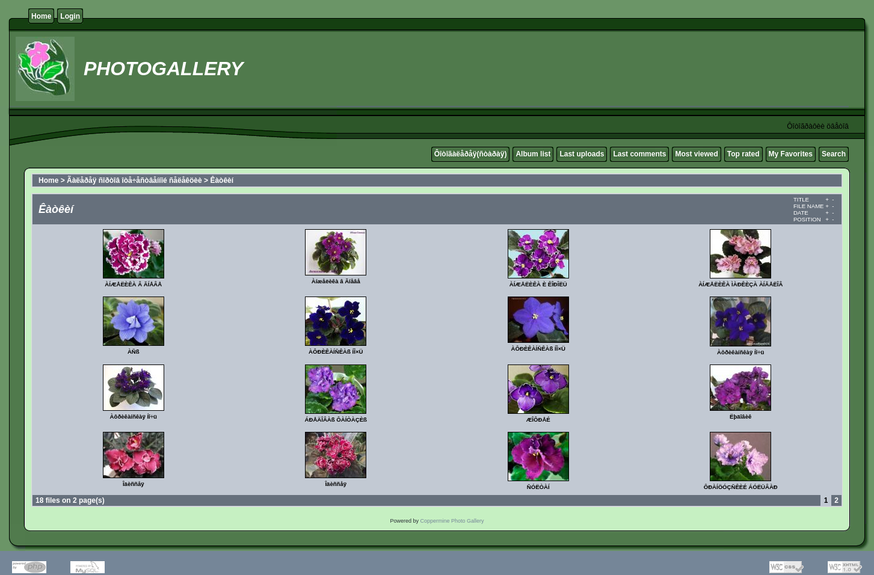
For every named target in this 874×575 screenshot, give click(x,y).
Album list (532, 154)
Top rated (743, 154)
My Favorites (791, 154)
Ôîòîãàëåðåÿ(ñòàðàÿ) (470, 154)
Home (41, 16)
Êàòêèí (221, 180)
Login (70, 16)
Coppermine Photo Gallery (452, 521)
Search (834, 154)
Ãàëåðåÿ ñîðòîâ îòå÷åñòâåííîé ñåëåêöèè (134, 180)
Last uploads (581, 154)
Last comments (639, 154)
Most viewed (696, 154)
